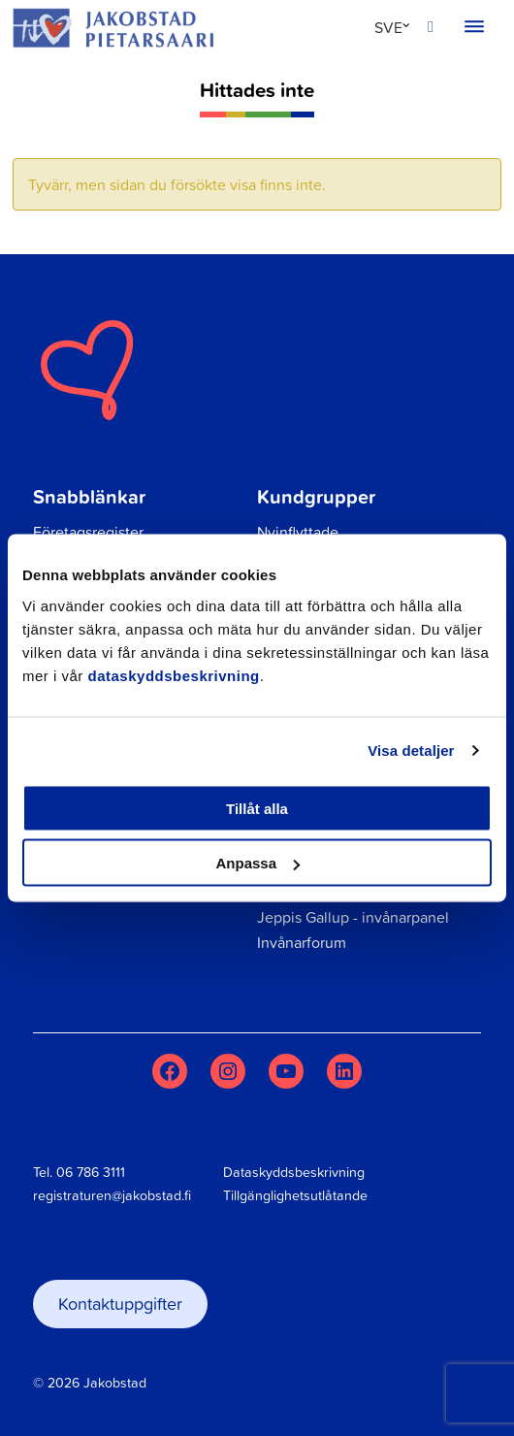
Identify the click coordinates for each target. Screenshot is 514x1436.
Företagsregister (88, 531)
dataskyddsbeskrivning (174, 675)
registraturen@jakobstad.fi (112, 1195)
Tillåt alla (257, 808)
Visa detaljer (411, 750)
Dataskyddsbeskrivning (294, 1172)
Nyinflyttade (297, 531)
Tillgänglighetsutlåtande (295, 1195)
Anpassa (257, 863)
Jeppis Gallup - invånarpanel (353, 917)
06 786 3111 (90, 1172)
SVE (388, 27)
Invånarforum (301, 942)
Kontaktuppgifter (120, 1303)
